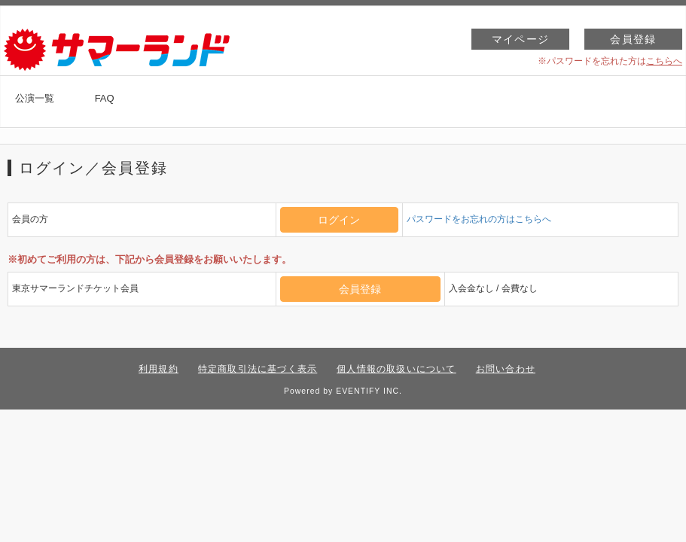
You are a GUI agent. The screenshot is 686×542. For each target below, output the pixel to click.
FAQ (104, 98)
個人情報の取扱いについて (396, 369)
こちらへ (664, 61)
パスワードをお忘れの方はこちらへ (479, 219)
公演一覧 (34, 98)
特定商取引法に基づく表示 (257, 369)
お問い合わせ (505, 369)
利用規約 (158, 369)
